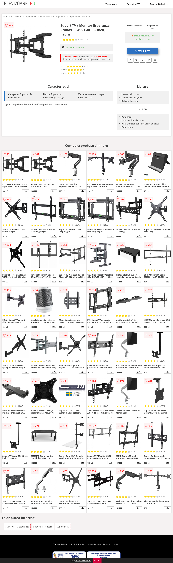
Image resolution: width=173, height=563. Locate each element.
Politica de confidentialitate (87, 544)
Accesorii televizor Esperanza (52, 16)
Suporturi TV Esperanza (79, 16)
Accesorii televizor (159, 4)
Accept (97, 560)
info (25, 191)
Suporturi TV (133, 4)
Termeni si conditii (62, 544)
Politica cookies (110, 544)
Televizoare (111, 4)
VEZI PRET (142, 51)
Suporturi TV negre (42, 526)
